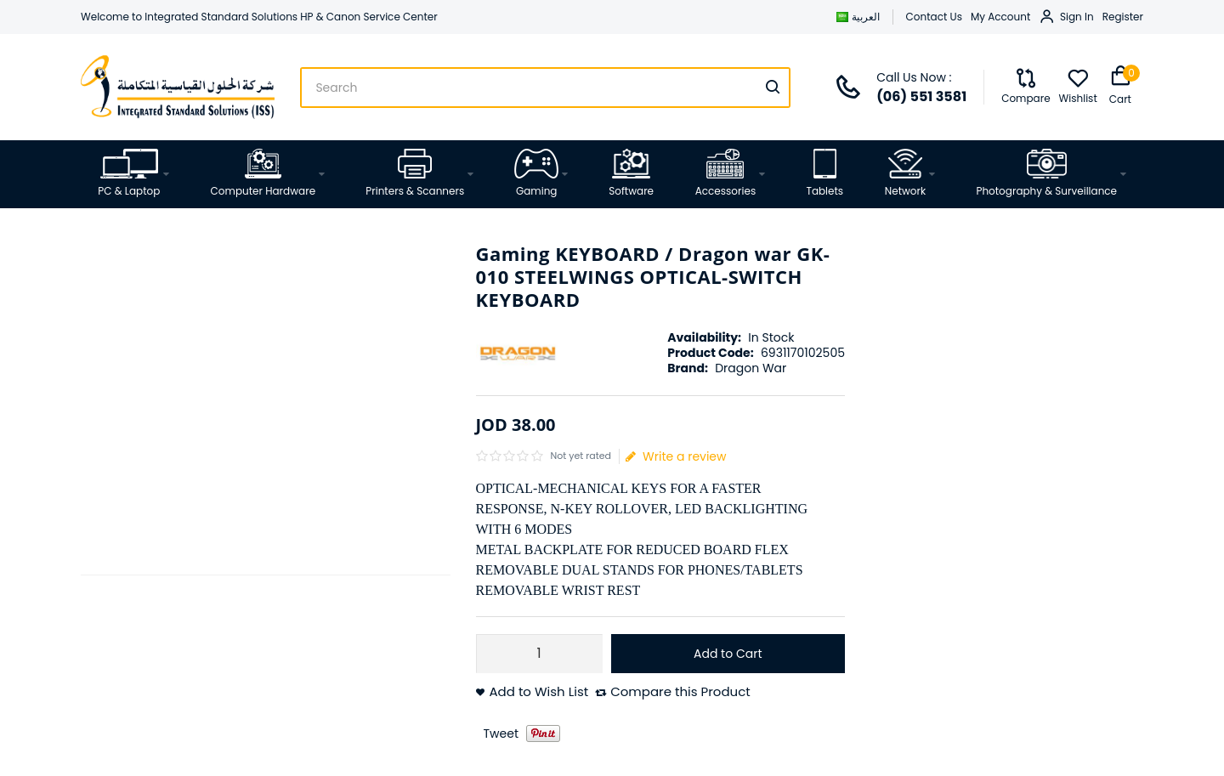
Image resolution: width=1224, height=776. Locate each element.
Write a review (676, 456)
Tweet (501, 733)
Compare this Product (680, 692)
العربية (858, 16)
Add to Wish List (539, 692)
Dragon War (750, 368)
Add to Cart (728, 653)
